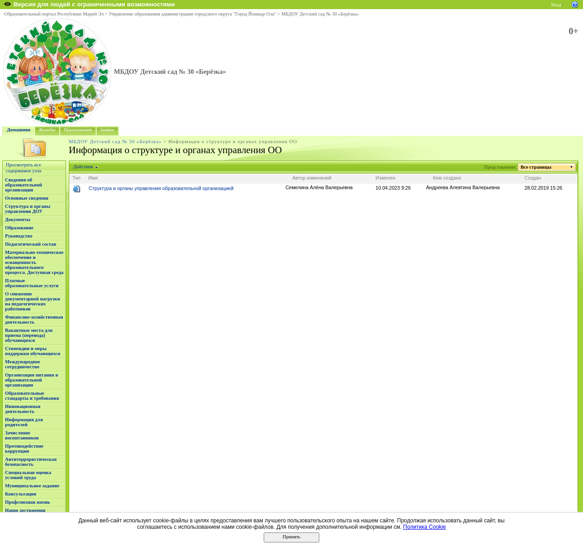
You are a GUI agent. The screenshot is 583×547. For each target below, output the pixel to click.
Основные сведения (26, 198)
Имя (93, 178)
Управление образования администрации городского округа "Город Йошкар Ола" (192, 13)
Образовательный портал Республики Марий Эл (54, 13)
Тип (76, 178)
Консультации (20, 493)
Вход (556, 4)
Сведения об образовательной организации (23, 184)
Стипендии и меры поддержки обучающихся (32, 351)
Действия (83, 166)
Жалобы (47, 129)
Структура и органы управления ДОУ (27, 209)
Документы (18, 219)
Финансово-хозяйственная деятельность (34, 320)
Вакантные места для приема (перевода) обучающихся (28, 335)
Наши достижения (25, 510)
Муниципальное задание (32, 485)
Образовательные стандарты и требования (32, 396)
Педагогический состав (30, 244)
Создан (533, 178)
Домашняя (19, 129)
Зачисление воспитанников (22, 435)
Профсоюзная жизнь (27, 502)
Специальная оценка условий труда (28, 475)
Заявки (107, 129)
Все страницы (536, 167)
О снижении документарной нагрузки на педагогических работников (32, 301)
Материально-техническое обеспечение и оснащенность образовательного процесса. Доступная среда (34, 262)
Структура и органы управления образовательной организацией (161, 188)
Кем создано (447, 178)
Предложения (78, 129)
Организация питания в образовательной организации (31, 379)
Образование (19, 227)
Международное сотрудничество (22, 364)
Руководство (18, 235)
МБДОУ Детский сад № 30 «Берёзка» (320, 13)
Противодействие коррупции (24, 449)
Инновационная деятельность (23, 409)
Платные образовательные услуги (31, 283)
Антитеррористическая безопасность (30, 462)
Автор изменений (312, 178)
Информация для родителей (24, 422)
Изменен (386, 178)
